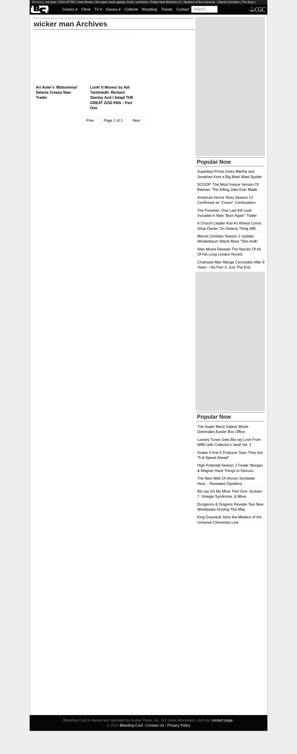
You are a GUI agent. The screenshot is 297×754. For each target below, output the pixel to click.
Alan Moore (85, 2)
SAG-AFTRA (66, 2)
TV (98, 9)
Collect (131, 9)
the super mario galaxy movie (114, 2)
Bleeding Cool (131, 725)
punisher (142, 2)
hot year (50, 2)
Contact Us (155, 725)
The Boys (248, 2)
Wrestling (149, 9)
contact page (222, 720)
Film (85, 9)
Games (113, 9)
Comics (69, 9)
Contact (182, 9)
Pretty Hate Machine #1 (165, 2)
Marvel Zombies (228, 2)
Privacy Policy (178, 725)
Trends (166, 9)
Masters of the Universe (200, 2)
